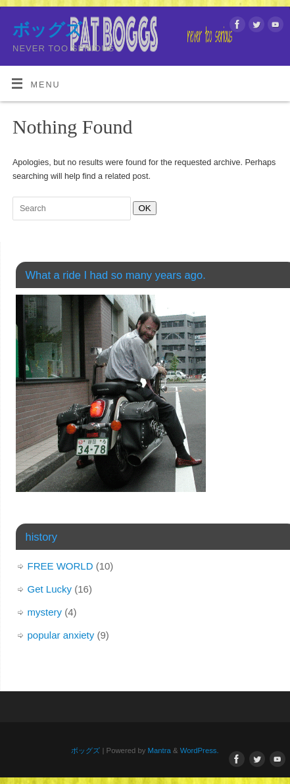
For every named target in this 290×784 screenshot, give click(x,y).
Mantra (159, 750)
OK (142, 208)
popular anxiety (61, 635)
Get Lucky (50, 589)
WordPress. (199, 750)
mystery (45, 612)
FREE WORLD (60, 566)
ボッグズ (47, 29)
